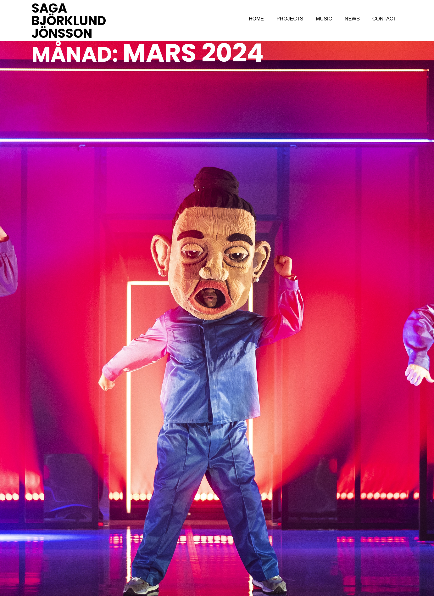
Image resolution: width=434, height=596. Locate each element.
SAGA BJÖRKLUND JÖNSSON (68, 21)
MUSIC (324, 18)
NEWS (352, 18)
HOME (256, 18)
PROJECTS (289, 18)
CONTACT (384, 18)
